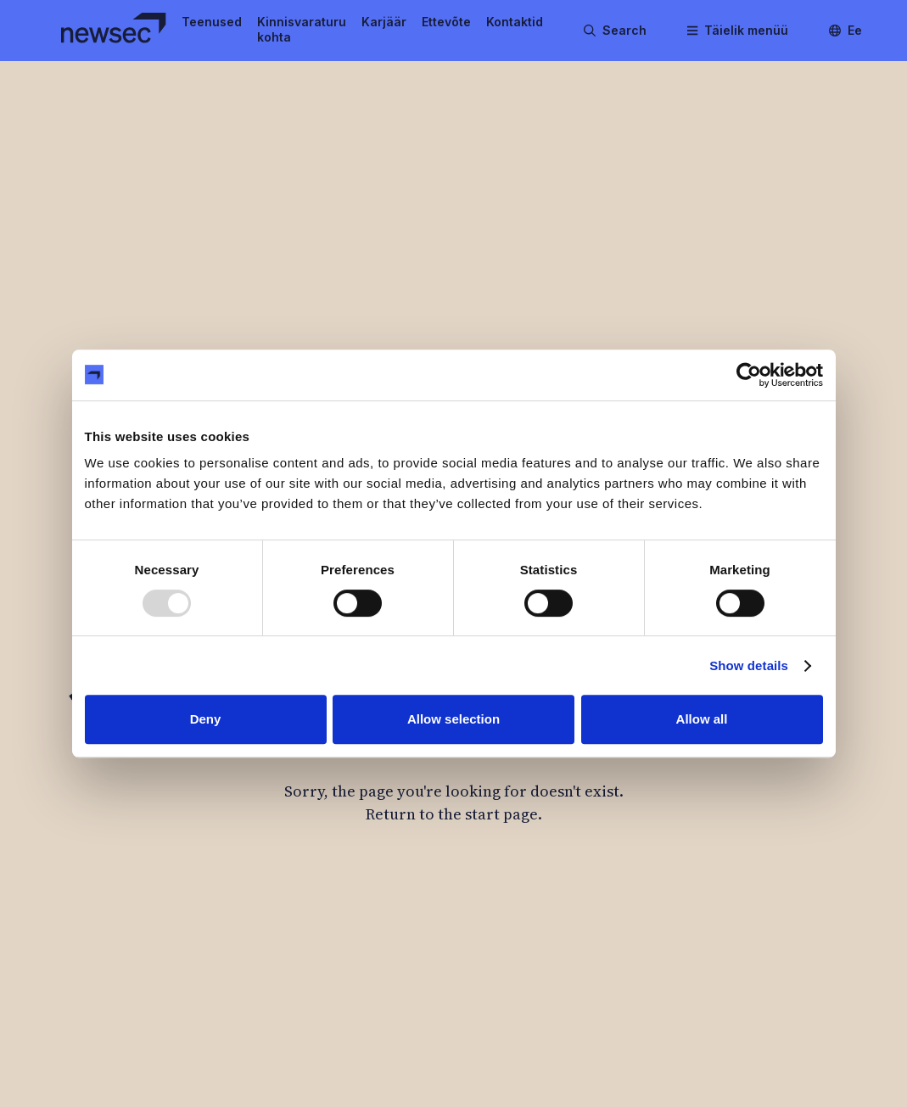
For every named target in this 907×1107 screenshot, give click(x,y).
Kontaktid (514, 21)
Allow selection (453, 719)
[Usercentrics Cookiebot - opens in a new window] (749, 375)
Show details (748, 665)
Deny (205, 719)
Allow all (702, 719)
